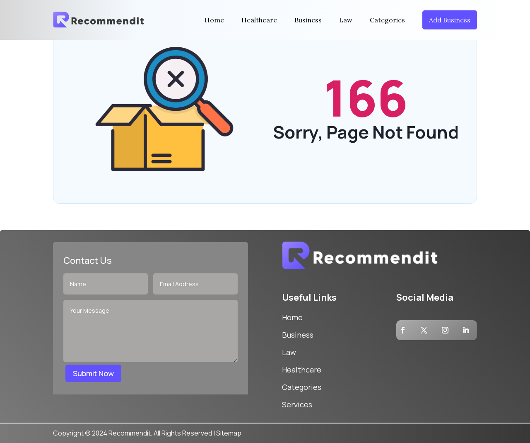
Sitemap (228, 433)
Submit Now (93, 373)
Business (308, 20)
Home (214, 20)
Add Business (449, 20)
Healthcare (259, 20)
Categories (387, 20)
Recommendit (129, 433)
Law (345, 20)
